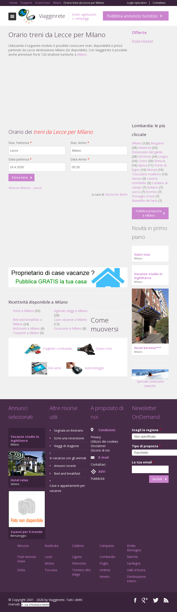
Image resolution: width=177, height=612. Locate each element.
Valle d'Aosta (136, 570)
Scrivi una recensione (69, 438)
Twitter (155, 600)
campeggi (82, 18)
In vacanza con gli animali (68, 458)
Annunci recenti (65, 466)
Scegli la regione (146, 430)
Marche (132, 557)
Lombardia (107, 557)
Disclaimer (98, 446)
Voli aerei (46, 368)
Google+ (145, 600)
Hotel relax (19, 480)
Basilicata (51, 546)
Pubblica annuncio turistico (132, 16)
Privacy (96, 437)
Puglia (104, 563)
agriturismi (88, 14)
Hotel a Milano (23, 311)
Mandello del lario (144, 200)
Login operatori (137, 2)
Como (142, 161)
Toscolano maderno (146, 174)
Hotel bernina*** (147, 348)
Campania (107, 546)
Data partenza (20, 159)
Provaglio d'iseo (143, 196)
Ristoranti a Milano (26, 328)
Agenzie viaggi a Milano (71, 311)
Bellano (152, 187)
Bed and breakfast (67, 473)
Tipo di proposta (146, 446)
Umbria (105, 570)
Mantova (144, 147)
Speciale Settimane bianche (150, 380)
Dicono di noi (100, 450)
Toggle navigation (12, 16)
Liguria (77, 557)
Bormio (151, 192)
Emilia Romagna (134, 548)
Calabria (78, 546)
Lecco (136, 192)
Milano (82, 54)
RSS (166, 600)
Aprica (142, 165)
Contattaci (159, 2)
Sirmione (144, 156)
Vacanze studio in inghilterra (148, 276)
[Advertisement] (67, 92)
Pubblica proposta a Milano (149, 213)
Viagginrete (52, 15)
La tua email (143, 462)
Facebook (135, 600)
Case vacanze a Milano (70, 319)
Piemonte (79, 563)
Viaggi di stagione (66, 446)
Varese (137, 178)
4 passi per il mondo (26, 532)
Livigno (163, 156)
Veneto (105, 576)
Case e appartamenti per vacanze (67, 488)
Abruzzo (23, 546)
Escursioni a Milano (68, 328)
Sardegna (133, 563)
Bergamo (157, 143)
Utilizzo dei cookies (104, 441)
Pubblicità (97, 478)
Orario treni (94, 348)
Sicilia (21, 570)
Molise (49, 563)
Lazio (48, 557)
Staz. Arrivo (79, 143)
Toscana (51, 570)
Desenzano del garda (147, 152)
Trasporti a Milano (26, 333)
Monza (152, 170)
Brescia (159, 161)
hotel (75, 14)
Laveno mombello (145, 180)
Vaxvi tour (142, 254)
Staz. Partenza (20, 143)
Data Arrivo (79, 159)
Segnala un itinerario (68, 430)
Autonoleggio (85, 368)
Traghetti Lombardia (48, 348)
